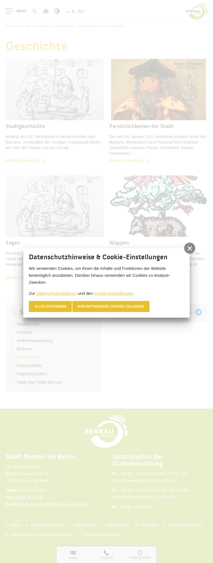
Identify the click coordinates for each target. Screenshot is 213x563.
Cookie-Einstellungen (113, 293)
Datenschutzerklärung (56, 293)
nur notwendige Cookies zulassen (111, 306)
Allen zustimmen (50, 306)
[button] (189, 248)
